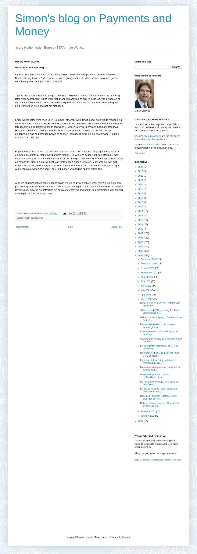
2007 (141, 233)
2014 (141, 211)
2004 (141, 246)
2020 (141, 184)
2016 (141, 202)
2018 (141, 193)
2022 (141, 176)
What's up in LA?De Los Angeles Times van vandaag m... (160, 311)
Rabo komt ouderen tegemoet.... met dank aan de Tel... (158, 397)
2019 (141, 189)
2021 (141, 180)
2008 (141, 229)
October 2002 (148, 268)
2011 (141, 224)
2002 (141, 255)
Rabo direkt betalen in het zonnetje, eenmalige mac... (158, 325)
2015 (141, 206)
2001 (141, 421)
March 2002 (147, 299)
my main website (152, 136)
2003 (141, 251)
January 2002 (148, 416)
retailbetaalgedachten (33, 218)
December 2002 (149, 259)
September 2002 (149, 272)
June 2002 (146, 285)
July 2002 (146, 281)
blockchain (140, 127)
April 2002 (146, 294)
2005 (141, 242)
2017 (141, 198)
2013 (141, 215)
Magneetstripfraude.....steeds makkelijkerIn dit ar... (155, 376)
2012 (141, 220)
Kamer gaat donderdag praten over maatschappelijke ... (158, 361)
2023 (141, 171)
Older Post (116, 227)
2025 (141, 167)
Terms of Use (153, 144)
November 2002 (149, 263)
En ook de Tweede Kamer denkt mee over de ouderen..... (158, 390)
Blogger (126, 537)
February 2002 (148, 411)
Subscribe (140, 153)
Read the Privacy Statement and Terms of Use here (157, 459)
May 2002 (146, 290)
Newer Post (22, 227)
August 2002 (147, 277)
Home (70, 227)
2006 (141, 237)
